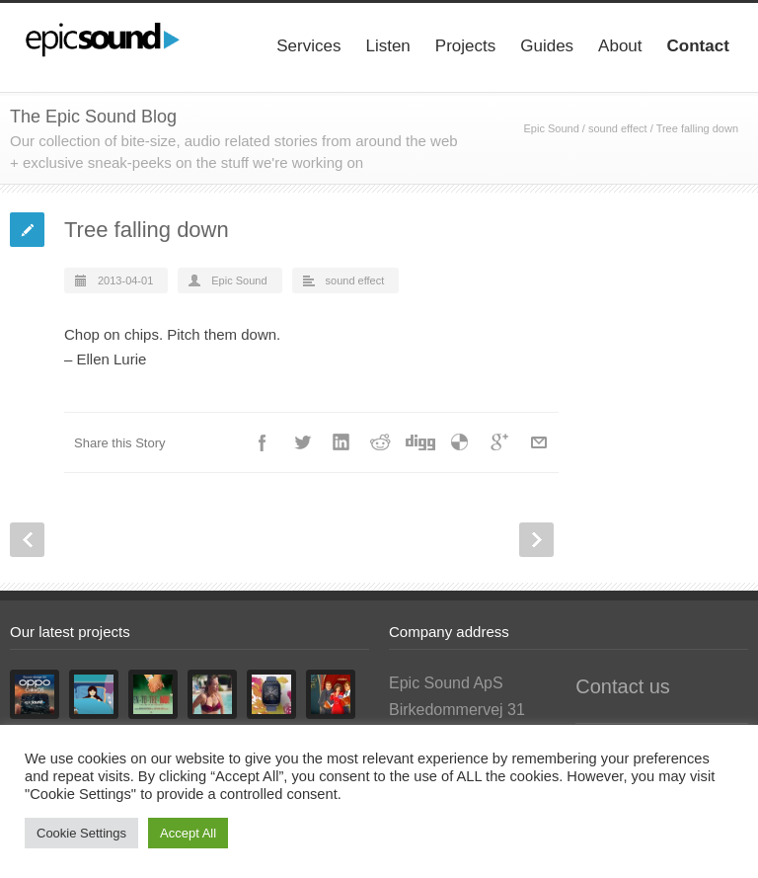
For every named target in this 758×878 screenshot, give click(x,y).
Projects (465, 46)
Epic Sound (550, 128)
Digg (420, 442)
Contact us (622, 686)
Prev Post (27, 539)
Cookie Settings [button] (81, 833)
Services (308, 46)
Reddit (381, 442)
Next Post (536, 539)
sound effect (617, 128)
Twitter (302, 442)
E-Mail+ (539, 442)
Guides (546, 46)
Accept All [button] (188, 833)
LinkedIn (341, 442)
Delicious (460, 442)
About (620, 46)
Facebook (262, 442)
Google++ (499, 442)
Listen (387, 46)
